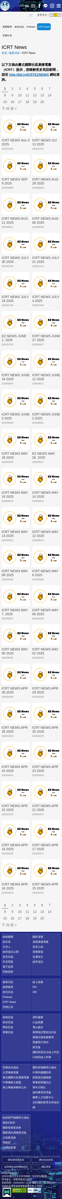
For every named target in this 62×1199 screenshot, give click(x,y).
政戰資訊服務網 (42, 1077)
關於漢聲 (38, 936)
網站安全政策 (46, 1159)
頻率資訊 (38, 961)
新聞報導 (7, 26)
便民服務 (38, 1017)
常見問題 (8, 961)
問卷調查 (8, 971)
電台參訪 (38, 1027)
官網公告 (7, 35)
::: (31, 15)
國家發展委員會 (12, 1127)
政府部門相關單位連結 (16, 1117)
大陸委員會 (9, 1137)
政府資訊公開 (11, 951)
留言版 (37, 1047)
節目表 (7, 941)
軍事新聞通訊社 (42, 1082)
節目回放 (8, 1022)
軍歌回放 (8, 1027)
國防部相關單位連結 (44, 1067)
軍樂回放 (8, 1032)
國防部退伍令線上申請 (46, 1052)
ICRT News (44, 26)
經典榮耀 (8, 936)
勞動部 (7, 1142)
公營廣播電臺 (11, 1072)
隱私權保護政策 (16, 1159)
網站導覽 (46, 1166)
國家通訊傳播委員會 (14, 1132)
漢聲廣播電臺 (5, 6)
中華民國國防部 (42, 1072)
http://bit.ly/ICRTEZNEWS (29, 74)
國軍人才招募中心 (43, 1097)
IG (52, 5)
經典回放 (33, 5)
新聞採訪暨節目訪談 (44, 1032)
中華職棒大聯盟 (12, 1082)
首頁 (4, 53)
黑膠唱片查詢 (40, 1042)
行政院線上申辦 (42, 1057)
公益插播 (38, 1022)
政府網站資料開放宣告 (16, 1166)
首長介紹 (38, 946)
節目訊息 (19, 26)
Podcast (31, 26)
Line (45, 5)
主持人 (7, 946)
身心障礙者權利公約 (14, 1087)
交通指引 (38, 956)
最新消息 (14, 53)
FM (34, 987)
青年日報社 (39, 1087)
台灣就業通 (9, 1147)
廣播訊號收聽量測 (43, 1037)
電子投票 (8, 966)
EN (21, 5)
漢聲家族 (38, 951)
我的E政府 (9, 1122)
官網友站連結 (11, 1067)
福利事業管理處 (42, 1092)
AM (35, 992)
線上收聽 (27, 5)
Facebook (39, 5)
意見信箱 (8, 956)
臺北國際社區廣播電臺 (16, 1077)
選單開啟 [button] (58, 5)
